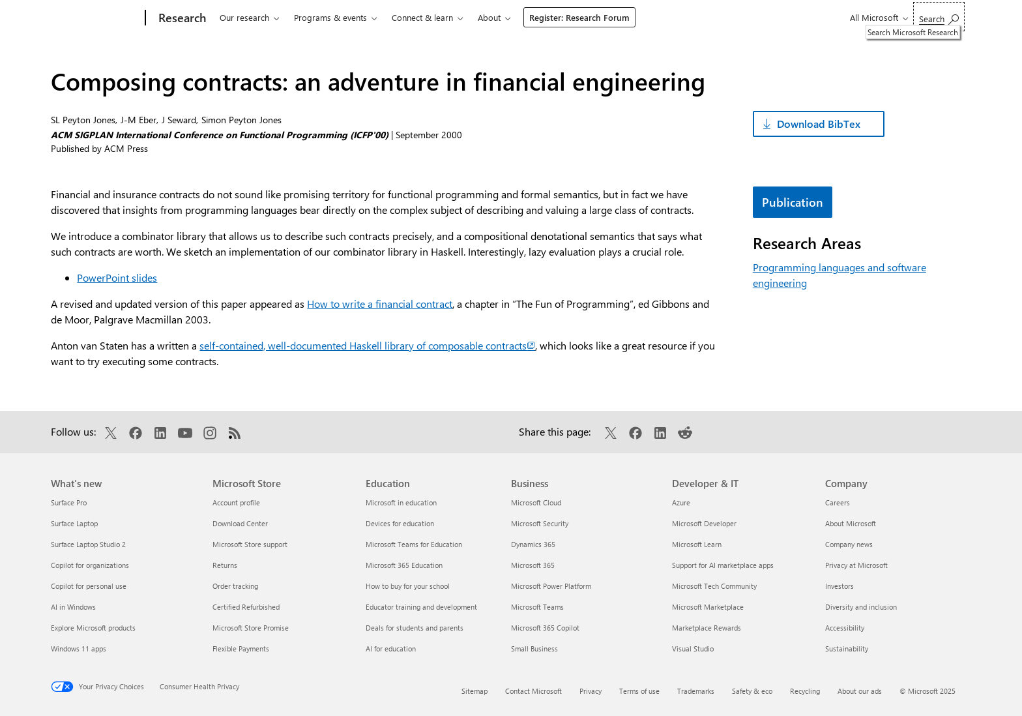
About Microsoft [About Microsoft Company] (850, 523)
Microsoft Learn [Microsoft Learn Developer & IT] (697, 544)
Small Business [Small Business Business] (534, 648)
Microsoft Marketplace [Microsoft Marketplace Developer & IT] (708, 607)
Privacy (590, 691)
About (489, 17)
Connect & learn (422, 17)
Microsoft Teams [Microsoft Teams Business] (537, 607)
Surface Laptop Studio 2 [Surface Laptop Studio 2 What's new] (88, 544)
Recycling (805, 691)
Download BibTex (818, 123)
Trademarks (695, 691)
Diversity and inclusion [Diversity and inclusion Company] (861, 607)
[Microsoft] (95, 18)
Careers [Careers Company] (837, 502)
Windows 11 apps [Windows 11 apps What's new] (78, 648)
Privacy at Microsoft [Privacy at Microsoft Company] (856, 565)
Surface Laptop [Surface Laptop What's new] (74, 523)
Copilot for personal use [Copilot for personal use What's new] (88, 586)
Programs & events (330, 17)
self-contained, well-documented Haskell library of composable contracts (367, 345)
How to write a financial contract (379, 303)
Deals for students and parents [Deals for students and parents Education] (414, 628)
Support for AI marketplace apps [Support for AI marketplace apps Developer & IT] (723, 565)
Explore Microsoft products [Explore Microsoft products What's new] (93, 628)
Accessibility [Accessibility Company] (844, 628)
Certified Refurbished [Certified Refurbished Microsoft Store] (246, 607)
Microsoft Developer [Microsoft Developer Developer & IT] (704, 523)
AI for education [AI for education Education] (391, 648)
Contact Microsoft (533, 691)
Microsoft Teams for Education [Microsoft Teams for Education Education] (414, 544)
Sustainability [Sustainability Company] (846, 648)
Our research (244, 17)
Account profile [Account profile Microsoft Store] (236, 502)
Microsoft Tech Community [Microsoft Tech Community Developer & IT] (714, 586)
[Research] (181, 18)
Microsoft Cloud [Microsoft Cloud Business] (536, 502)
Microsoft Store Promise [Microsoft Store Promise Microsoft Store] (250, 628)
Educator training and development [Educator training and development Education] (421, 607)
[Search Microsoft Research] (939, 16)
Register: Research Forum (579, 17)
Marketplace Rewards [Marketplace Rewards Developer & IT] (706, 628)
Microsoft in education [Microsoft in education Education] (401, 502)
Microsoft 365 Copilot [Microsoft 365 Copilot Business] (545, 628)
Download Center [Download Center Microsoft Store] (240, 523)
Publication (792, 202)
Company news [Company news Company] (849, 544)
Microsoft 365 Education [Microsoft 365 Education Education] (404, 565)
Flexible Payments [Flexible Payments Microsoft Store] (240, 648)
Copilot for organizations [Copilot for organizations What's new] (90, 565)
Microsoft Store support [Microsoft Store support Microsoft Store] (249, 544)
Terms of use (639, 691)
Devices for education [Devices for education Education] (400, 523)
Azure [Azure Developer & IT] (681, 502)
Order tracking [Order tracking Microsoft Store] (235, 586)
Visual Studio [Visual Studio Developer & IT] (693, 648)
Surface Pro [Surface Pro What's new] (69, 502)
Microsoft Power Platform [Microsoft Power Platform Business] (551, 586)
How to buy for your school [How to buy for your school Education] (408, 586)
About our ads (860, 691)
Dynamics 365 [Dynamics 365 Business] (533, 544)
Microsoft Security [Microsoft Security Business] (539, 523)
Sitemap (474, 691)
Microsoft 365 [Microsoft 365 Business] (533, 565)
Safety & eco (752, 691)
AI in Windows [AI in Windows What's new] (73, 607)
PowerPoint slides (117, 277)
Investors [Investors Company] (839, 586)
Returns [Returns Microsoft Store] (224, 565)
